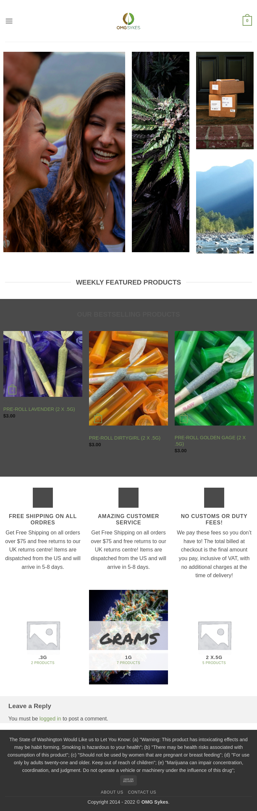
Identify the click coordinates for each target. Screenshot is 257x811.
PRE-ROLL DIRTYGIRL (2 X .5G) (125, 438)
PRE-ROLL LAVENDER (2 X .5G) (39, 409)
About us (112, 792)
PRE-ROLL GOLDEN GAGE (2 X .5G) (210, 441)
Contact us (142, 792)
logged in (50, 718)
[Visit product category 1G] (128, 637)
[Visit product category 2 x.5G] (214, 637)
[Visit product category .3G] (42, 637)
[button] (9, 21)
